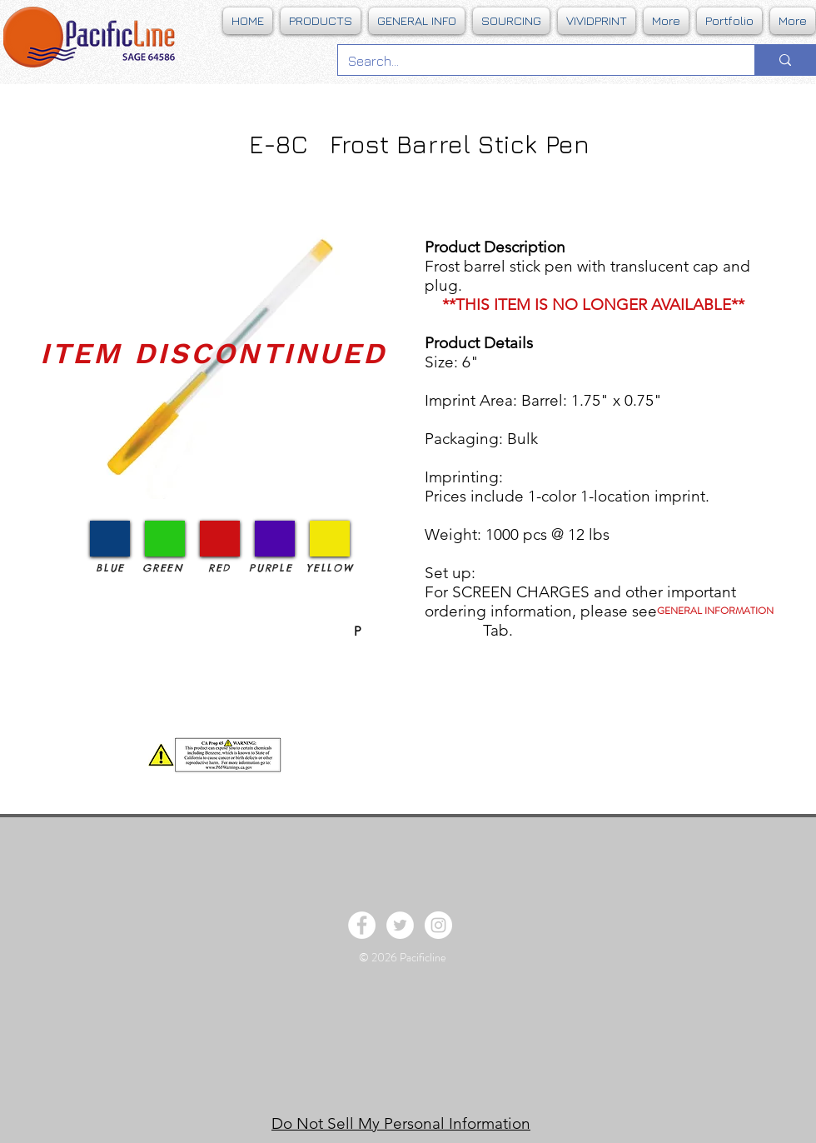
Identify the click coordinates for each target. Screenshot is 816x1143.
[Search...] (533, 61)
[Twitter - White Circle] (400, 925)
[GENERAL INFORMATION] (715, 611)
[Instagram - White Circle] (438, 925)
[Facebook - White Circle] (362, 925)
